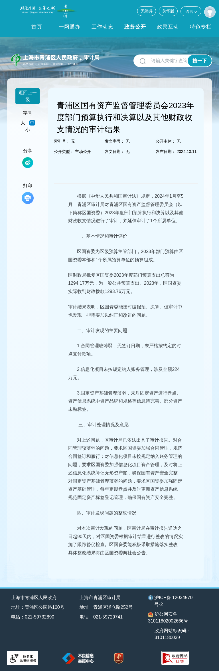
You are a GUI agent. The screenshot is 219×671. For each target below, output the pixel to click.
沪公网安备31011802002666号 (168, 617)
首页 (36, 27)
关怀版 (168, 11)
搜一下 (199, 61)
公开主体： (166, 141)
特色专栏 (201, 27)
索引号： (62, 141)
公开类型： (64, 151)
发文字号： (115, 141)
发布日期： (166, 151)
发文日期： (115, 151)
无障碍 (147, 11)
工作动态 (102, 27)
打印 (28, 193)
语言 (191, 11)
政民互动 (168, 27)
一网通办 (69, 27)
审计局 (91, 57)
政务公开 (135, 27)
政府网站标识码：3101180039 (173, 634)
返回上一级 (28, 96)
